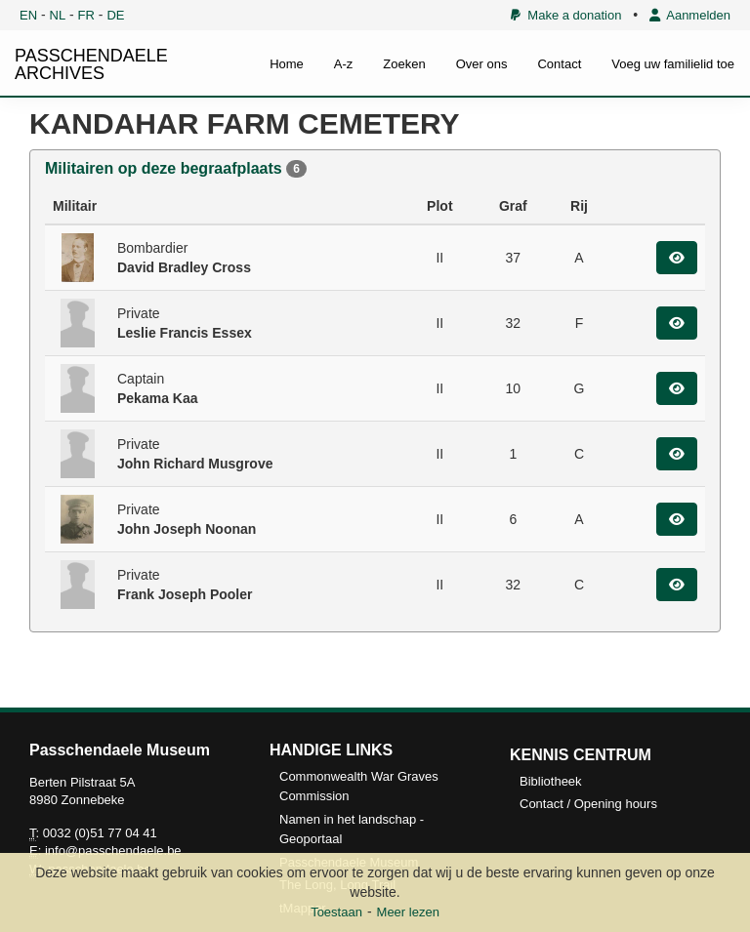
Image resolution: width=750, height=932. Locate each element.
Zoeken (404, 64)
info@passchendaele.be (113, 850)
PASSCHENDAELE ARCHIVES (91, 64)
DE (115, 15)
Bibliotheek (551, 781)
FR (86, 15)
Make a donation (566, 15)
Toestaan (336, 912)
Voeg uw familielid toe (672, 64)
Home (287, 64)
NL (58, 15)
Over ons (482, 64)
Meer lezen (408, 912)
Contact (559, 64)
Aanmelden (689, 15)
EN (28, 15)
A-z (344, 64)
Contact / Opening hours (588, 803)
